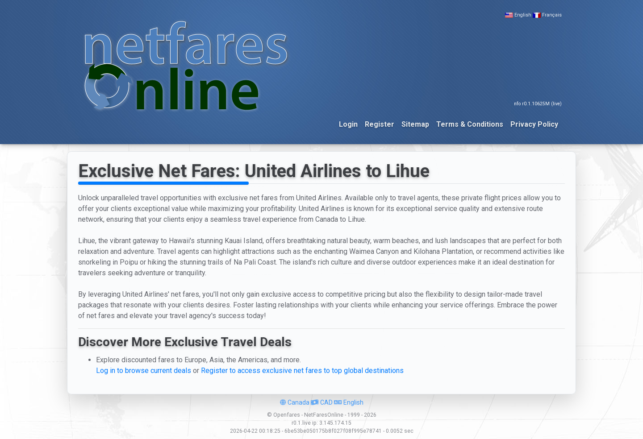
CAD (322, 402)
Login (348, 124)
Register (379, 124)
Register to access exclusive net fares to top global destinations (302, 370)
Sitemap (415, 124)
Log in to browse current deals (143, 370)
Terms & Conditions (469, 124)
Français (552, 15)
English (522, 15)
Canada (294, 402)
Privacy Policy (534, 124)
